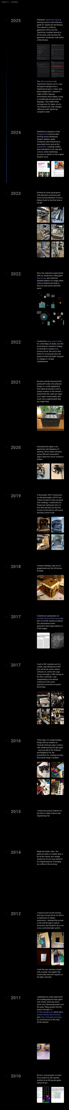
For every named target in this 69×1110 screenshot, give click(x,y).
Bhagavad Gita (42, 134)
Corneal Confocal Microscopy (49, 618)
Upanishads (41, 147)
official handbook (47, 81)
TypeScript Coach (52, 20)
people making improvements (48, 1014)
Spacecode (41, 278)
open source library (54, 341)
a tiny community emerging (50, 1017)
